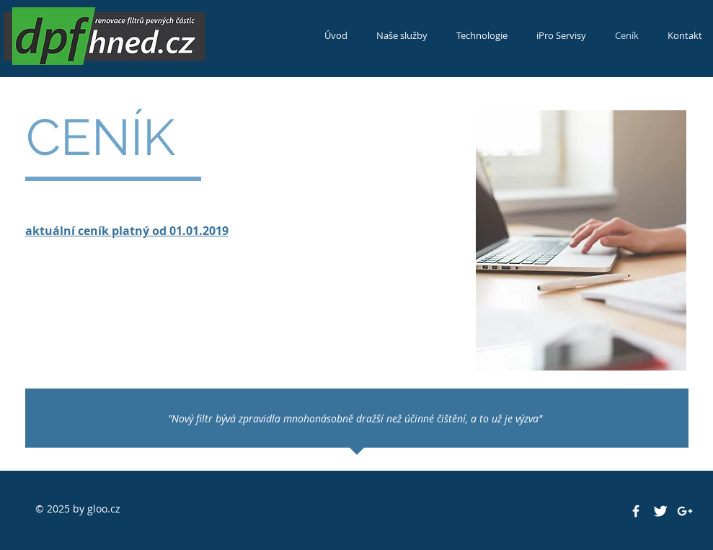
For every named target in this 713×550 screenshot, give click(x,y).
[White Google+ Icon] (685, 511)
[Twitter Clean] (660, 511)
